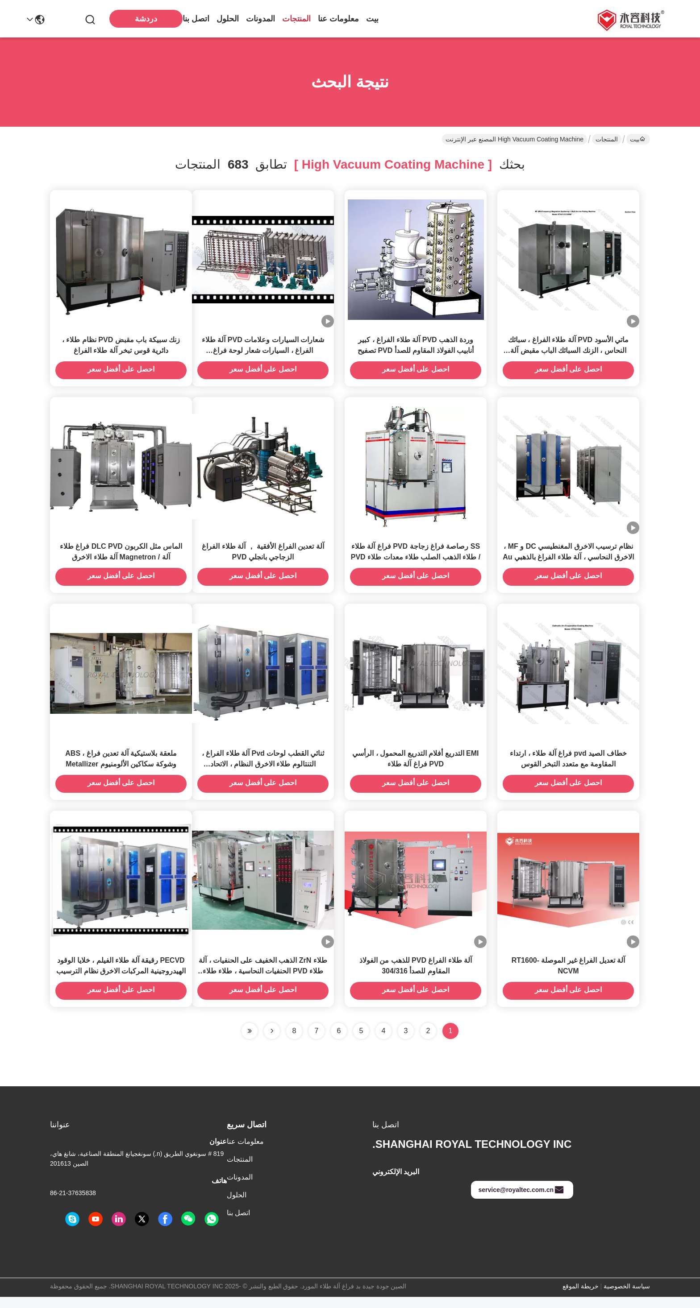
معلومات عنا (338, 18)
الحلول (228, 18)
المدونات (260, 18)
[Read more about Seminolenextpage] (272, 1042)
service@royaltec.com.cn (521, 1201)
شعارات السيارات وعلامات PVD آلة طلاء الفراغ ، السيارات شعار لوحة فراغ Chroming (263, 353)
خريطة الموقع (580, 1297)
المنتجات (296, 18)
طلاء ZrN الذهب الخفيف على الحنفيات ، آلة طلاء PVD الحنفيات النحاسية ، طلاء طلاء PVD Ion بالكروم (263, 982)
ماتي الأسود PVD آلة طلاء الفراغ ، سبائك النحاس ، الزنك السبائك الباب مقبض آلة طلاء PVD (568, 353)
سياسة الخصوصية (627, 1297)
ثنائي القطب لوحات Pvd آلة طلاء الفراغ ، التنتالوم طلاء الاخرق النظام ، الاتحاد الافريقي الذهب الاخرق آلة (263, 772)
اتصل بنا (196, 18)
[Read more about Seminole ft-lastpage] (250, 1042)
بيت (372, 18)
